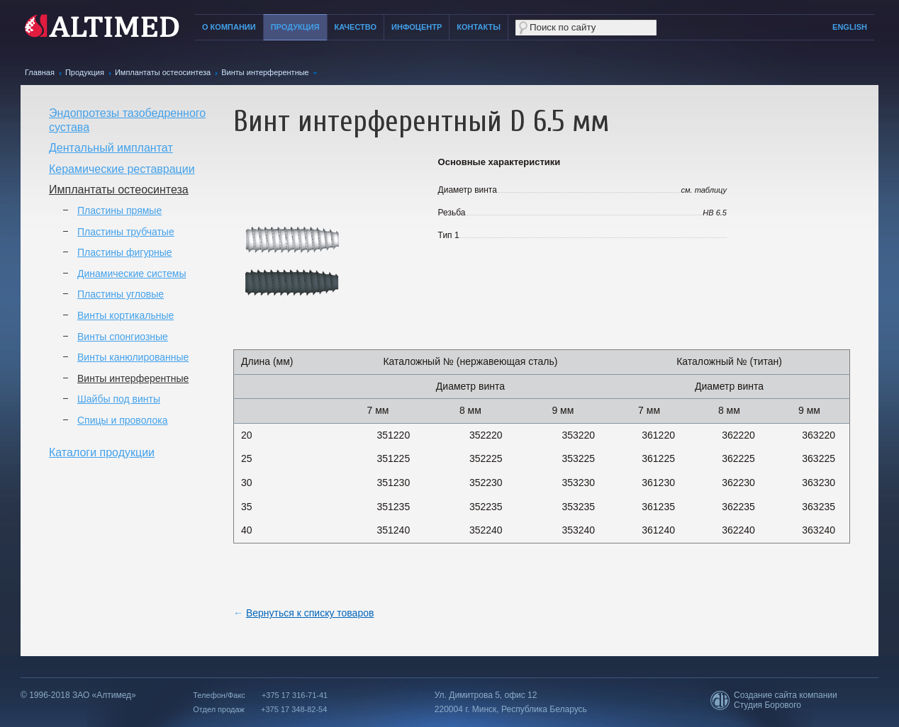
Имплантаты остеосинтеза (163, 72)
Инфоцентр (416, 27)
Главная (40, 72)
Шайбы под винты (118, 399)
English (849, 27)
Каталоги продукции (102, 452)
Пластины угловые (120, 294)
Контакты (479, 27)
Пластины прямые (119, 210)
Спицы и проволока (122, 420)
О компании (229, 27)
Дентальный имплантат (111, 148)
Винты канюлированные (133, 357)
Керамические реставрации (122, 169)
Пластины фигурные (124, 252)
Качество (356, 27)
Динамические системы (131, 273)
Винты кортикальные (125, 315)
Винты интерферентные (265, 72)
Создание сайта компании (785, 695)
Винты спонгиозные (122, 336)
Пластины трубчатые (125, 231)
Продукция (295, 27)
